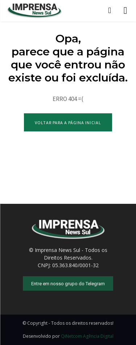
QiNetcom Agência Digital (87, 336)
